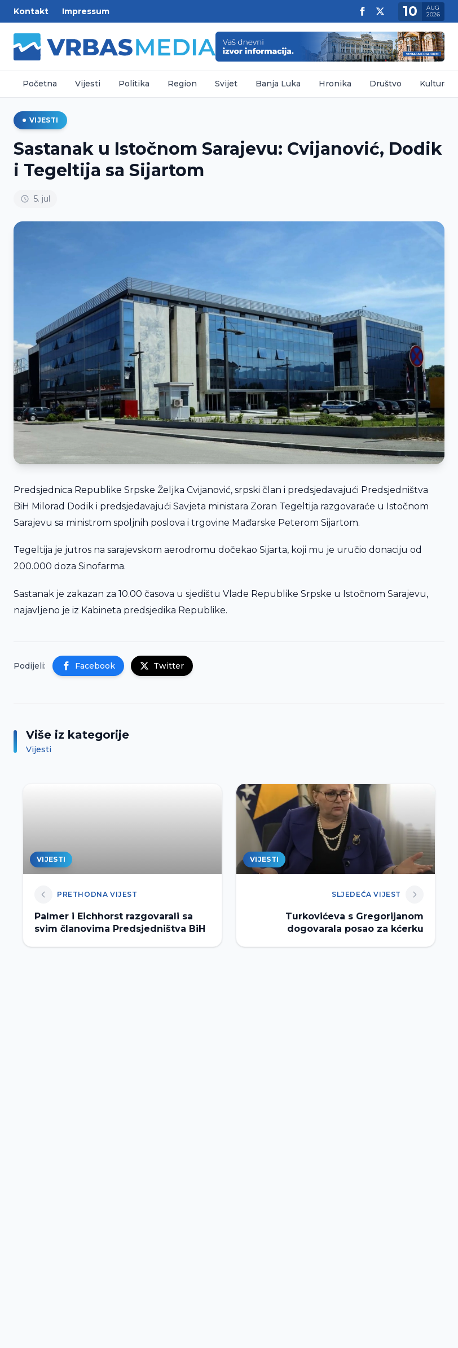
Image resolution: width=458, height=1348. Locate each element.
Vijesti (87, 83)
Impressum (85, 11)
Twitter (162, 666)
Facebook (88, 666)
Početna (40, 83)
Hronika (335, 83)
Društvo (385, 83)
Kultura (434, 83)
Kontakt (31, 11)
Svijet (226, 83)
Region (182, 83)
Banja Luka (278, 83)
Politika (133, 83)
